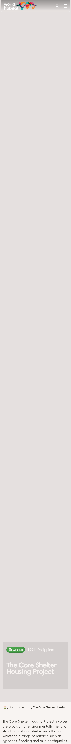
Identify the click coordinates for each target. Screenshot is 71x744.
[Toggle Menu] (65, 6)
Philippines (46, 649)
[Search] (57, 6)
